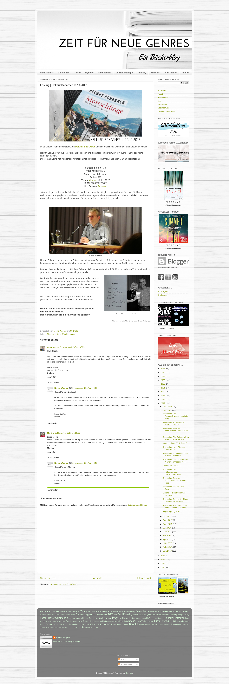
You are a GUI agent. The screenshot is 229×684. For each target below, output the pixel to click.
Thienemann (176, 624)
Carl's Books (70, 614)
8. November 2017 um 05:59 (84, 463)
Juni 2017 (167, 532)
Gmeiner (93, 180)
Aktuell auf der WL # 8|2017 (175, 443)
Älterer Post (144, 578)
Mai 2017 (167, 535)
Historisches (104, 72)
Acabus (43, 611)
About (160, 94)
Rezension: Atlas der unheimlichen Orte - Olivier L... (175, 430)
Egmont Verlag (158, 614)
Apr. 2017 (167, 539)
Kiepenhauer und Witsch (99, 621)
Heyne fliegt (141, 618)
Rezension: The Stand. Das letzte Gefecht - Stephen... (175, 506)
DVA (115, 614)
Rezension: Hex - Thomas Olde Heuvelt (174, 448)
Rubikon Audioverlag (146, 624)
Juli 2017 (167, 528)
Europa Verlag (183, 614)
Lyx (171, 621)
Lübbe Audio (178, 621)
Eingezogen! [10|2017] (172, 511)
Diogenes (148, 614)
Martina (50, 433)
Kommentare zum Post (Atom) (64, 584)
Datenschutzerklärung (137, 505)
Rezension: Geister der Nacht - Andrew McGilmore (175, 500)
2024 (163, 376)
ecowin (87, 627)
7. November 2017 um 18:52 (67, 433)
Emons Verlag (170, 614)
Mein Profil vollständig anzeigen (67, 641)
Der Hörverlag (124, 614)
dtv (82, 627)
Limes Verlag (141, 621)
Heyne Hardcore (129, 618)
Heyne (116, 617)
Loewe (150, 621)
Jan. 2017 (167, 551)
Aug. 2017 (167, 524)
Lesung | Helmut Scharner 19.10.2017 (174, 494)
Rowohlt (133, 624)
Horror (77, 72)
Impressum (162, 104)
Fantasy (142, 72)
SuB (159, 101)
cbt (72, 627)
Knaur (131, 621)
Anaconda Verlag (53, 611)
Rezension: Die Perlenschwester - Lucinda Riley (175, 416)
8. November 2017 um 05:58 (84, 388)
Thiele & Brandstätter (162, 624)
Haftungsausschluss (166, 111)
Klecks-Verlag (114, 621)
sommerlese (53, 347)
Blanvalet (164, 611)
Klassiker (156, 72)
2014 (163, 563)
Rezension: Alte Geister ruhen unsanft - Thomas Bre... (176, 438)
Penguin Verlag (61, 624)
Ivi (46, 621)
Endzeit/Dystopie (124, 72)
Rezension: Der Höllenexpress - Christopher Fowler (172, 472)
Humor (185, 72)
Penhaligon (74, 624)
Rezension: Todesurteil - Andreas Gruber (173, 423)
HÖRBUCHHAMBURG (174, 618)
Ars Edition (91, 611)
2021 (163, 388)
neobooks (94, 627)
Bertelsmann (154, 611)
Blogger (129, 673)
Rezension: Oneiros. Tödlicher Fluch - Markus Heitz (175, 480)
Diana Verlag (138, 614)
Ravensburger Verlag (119, 624)
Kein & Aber (83, 621)
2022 (163, 384)
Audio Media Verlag (115, 611)
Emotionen (63, 72)
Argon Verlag (80, 611)
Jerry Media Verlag (54, 621)
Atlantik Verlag (101, 611)
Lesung (71, 334)
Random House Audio (98, 624)
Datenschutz (163, 108)
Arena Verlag (67, 611)
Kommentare (125, 664)
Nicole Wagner (61, 388)
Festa (43, 618)
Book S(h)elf (62, 334)
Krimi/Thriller (46, 72)
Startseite (96, 578)
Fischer (50, 618)
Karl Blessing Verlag (70, 621)
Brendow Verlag (45, 614)
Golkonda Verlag (74, 618)
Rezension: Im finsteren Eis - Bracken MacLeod (175, 454)
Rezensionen (163, 97)
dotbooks (77, 627)
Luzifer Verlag (161, 621)
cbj (69, 627)
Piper (82, 624)
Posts (122, 659)
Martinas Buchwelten (85, 147)
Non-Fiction (171, 72)
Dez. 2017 (167, 406)
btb (66, 627)
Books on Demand (181, 611)
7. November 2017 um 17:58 (72, 347)
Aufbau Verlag (129, 611)
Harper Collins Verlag (101, 618)
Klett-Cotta (123, 621)
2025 (163, 372)
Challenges (163, 295)
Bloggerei (51, 334)
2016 (163, 556)
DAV (110, 614)
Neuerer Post (48, 578)
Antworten (51, 377)
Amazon (102, 186)
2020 (163, 392)
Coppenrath (90, 614)
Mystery (89, 72)
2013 (163, 567)
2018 (163, 399)
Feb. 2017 (167, 547)
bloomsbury (60, 627)
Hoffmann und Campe (155, 618)
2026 (163, 368)
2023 (163, 380)
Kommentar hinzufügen (52, 498)
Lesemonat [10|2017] (172, 466)
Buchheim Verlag (59, 614)
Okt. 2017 (167, 516)
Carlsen (80, 614)
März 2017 (168, 543)
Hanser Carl (87, 618)
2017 (163, 403)
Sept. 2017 (168, 520)
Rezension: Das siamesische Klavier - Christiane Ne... (175, 460)
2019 (163, 395)
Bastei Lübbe (143, 611)
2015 (163, 559)
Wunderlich (51, 627)
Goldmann (60, 618)
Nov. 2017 (167, 410)
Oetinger (49, 624)
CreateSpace (101, 614)
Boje (170, 611)
